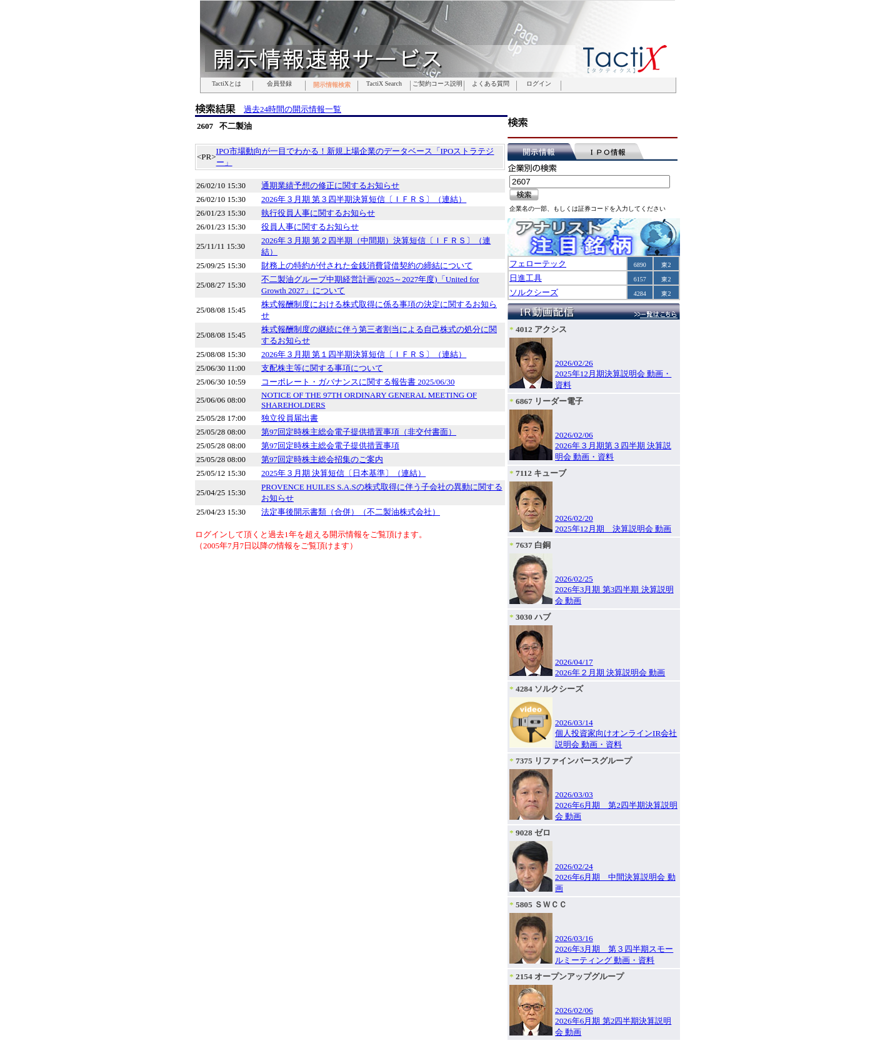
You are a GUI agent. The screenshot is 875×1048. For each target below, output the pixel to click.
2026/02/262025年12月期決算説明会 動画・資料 (613, 374)
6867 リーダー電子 (549, 401)
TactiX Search (384, 84)
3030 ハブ (533, 617)
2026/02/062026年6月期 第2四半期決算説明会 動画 (613, 1021)
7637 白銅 (533, 545)
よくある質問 (490, 84)
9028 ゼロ (533, 832)
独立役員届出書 (289, 418)
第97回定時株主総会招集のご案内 (322, 459)
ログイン (538, 84)
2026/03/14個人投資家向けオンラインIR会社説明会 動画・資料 (616, 733)
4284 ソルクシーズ (549, 688)
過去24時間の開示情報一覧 (292, 109)
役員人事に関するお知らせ (310, 226)
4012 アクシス (541, 329)
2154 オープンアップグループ (570, 976)
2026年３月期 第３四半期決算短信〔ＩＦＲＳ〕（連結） (363, 199)
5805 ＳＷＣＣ (541, 904)
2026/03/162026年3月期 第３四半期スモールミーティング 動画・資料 (614, 949)
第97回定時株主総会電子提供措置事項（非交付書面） (358, 431)
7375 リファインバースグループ (574, 760)
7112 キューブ (541, 473)
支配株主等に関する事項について (322, 368)
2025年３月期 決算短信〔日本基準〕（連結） (343, 473)
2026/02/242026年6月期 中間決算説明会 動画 (615, 877)
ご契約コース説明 (437, 84)
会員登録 (279, 84)
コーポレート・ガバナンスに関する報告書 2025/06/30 (357, 381)
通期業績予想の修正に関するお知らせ (330, 185)
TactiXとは (226, 84)
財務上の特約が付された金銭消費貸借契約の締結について (366, 265)
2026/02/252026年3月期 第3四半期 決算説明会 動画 (614, 589)
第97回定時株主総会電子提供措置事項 (330, 445)
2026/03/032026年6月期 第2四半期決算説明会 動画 (616, 805)
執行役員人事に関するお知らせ (318, 213)
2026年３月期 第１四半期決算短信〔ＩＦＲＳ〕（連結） (363, 354)
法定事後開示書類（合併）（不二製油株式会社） (350, 511)
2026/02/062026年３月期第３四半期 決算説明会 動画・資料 (613, 445)
